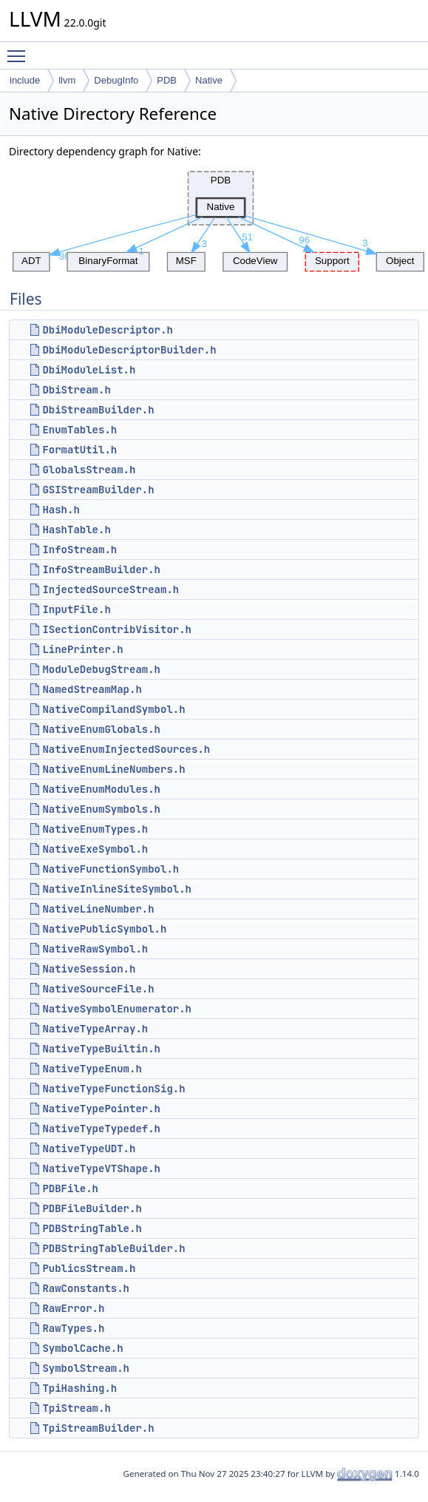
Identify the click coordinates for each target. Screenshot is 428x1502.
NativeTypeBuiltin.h (101, 1048)
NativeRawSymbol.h (95, 948)
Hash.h (60, 509)
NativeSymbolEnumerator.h (116, 1008)
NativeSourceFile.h (98, 988)
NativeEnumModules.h (101, 789)
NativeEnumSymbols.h (101, 809)
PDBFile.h (70, 1188)
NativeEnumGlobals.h (101, 729)
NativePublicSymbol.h (104, 929)
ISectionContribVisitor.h (116, 629)
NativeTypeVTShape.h (101, 1168)
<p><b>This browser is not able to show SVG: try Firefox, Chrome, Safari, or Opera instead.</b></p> (218, 217)
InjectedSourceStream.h (110, 589)
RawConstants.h (85, 1288)
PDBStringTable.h (91, 1228)
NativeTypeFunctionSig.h (113, 1088)
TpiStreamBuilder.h (98, 1428)
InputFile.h (76, 609)
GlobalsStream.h (88, 469)
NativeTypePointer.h (101, 1108)
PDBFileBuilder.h (91, 1208)
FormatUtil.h (79, 449)
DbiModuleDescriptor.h (107, 329)
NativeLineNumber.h (98, 909)
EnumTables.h (79, 429)
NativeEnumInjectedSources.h (126, 749)
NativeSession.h (88, 968)
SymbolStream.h (85, 1368)
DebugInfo (116, 80)
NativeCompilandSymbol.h (113, 709)
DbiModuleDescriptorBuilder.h (129, 349)
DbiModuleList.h (88, 369)
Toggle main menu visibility (20, 49)
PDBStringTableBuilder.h (113, 1248)
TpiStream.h (76, 1408)
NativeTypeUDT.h (88, 1148)
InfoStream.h (79, 549)
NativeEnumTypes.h (95, 829)
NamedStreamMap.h (91, 689)
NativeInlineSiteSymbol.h (116, 889)
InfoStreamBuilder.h (101, 569)
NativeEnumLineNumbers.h (113, 769)
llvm (66, 80)
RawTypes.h (73, 1328)
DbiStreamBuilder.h (98, 409)
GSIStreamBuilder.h (98, 489)
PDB (167, 80)
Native (209, 80)
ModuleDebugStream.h (101, 669)
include (25, 80)
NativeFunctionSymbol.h (110, 869)
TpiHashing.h (79, 1388)
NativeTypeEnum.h (91, 1068)
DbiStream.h (76, 389)
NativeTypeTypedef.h (101, 1128)
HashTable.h (76, 529)
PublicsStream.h (88, 1268)
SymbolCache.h (82, 1348)
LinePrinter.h (82, 649)
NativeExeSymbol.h (95, 849)
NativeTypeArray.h (95, 1028)
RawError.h (73, 1308)
